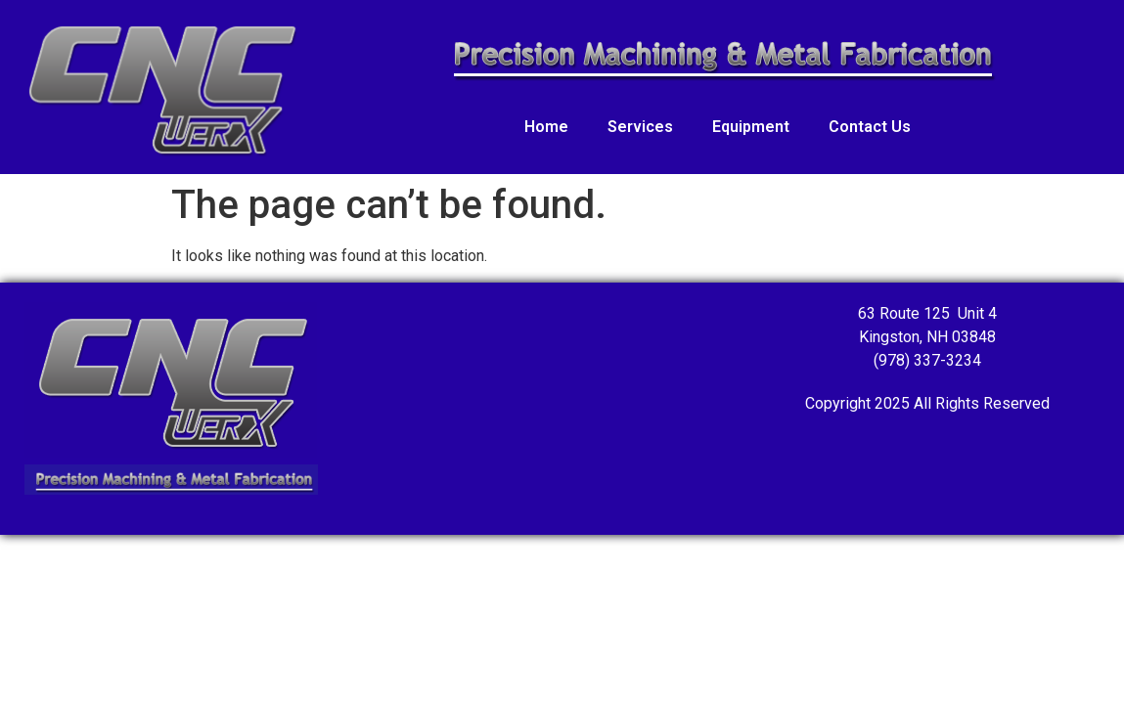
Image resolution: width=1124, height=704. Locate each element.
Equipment (750, 126)
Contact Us (870, 126)
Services (640, 126)
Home (546, 126)
